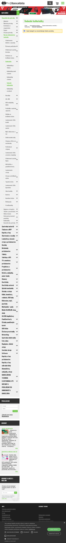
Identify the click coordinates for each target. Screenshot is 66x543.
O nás (3, 513)
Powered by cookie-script (10, 541)
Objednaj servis (6, 517)
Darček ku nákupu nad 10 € (9, 452)
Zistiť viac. (4, 498)
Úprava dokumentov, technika (49, 25)
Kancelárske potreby (35, 25)
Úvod (26, 25)
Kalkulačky (27, 27)
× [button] (64, 522)
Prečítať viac (32, 529)
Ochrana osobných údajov (9, 509)
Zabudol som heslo (7, 414)
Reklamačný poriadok (44, 515)
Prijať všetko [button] (54, 529)
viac (16, 448)
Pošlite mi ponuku (6, 519)
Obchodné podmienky (44, 519)
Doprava (41, 517)
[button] (23, 539)
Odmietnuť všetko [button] (54, 533)
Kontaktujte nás (6, 515)
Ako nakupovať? (6, 511)
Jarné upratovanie (7, 428)
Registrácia (5, 416)
